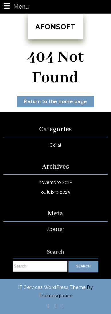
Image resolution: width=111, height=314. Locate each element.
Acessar (55, 229)
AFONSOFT (55, 26)
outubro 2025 (55, 192)
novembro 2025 (56, 182)
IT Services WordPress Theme (52, 287)
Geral (55, 145)
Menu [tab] (15, 6)
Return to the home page (59, 102)
